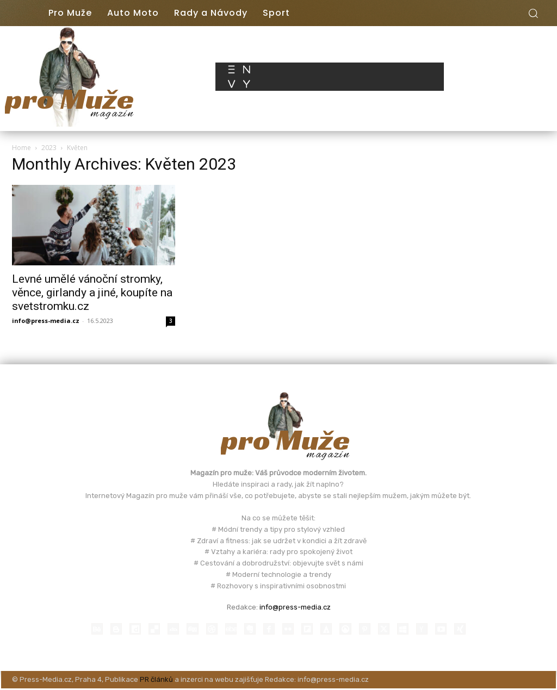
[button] (533, 13)
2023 (49, 147)
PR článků (156, 681)
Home (21, 147)
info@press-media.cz (45, 320)
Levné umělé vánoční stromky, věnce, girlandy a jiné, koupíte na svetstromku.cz (92, 292)
